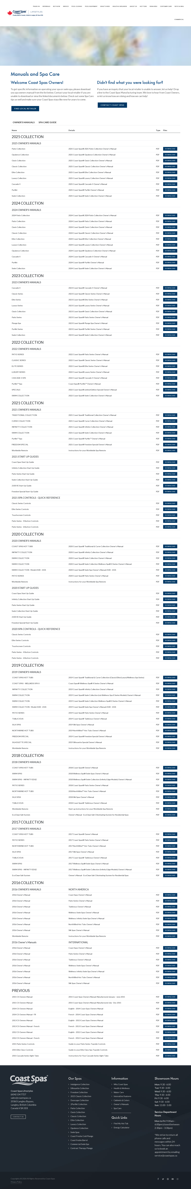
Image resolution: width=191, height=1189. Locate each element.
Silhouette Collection (80, 1088)
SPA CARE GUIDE (48, 122)
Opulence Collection (79, 1128)
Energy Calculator (122, 1127)
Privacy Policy (16, 1182)
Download (170, 149)
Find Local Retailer (25, 108)
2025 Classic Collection (81, 1096)
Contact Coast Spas (112, 105)
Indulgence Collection (80, 1084)
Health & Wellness (122, 1088)
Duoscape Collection (80, 1100)
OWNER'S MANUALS (24, 122)
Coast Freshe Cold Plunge (82, 1136)
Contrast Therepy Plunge (82, 1148)
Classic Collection (78, 1116)
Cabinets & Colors (121, 1100)
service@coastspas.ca (166, 1155)
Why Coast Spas (121, 1084)
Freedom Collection (79, 1092)
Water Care (119, 1092)
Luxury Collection (78, 1124)
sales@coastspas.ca (21, 1097)
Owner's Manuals (121, 1104)
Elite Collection (77, 1120)
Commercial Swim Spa (80, 1144)
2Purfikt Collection (79, 1104)
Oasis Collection (78, 1112)
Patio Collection (78, 1108)
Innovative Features (122, 1096)
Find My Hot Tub (121, 1123)
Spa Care (117, 1108)
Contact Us (18, 1117)
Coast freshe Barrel (79, 1140)
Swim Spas (75, 1132)
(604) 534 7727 (18, 1094)
